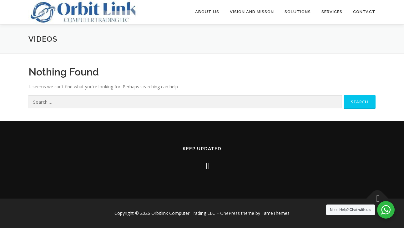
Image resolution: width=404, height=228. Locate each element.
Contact (364, 11)
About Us (207, 11)
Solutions (298, 11)
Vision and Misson (252, 11)
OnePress (230, 213)
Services (331, 11)
